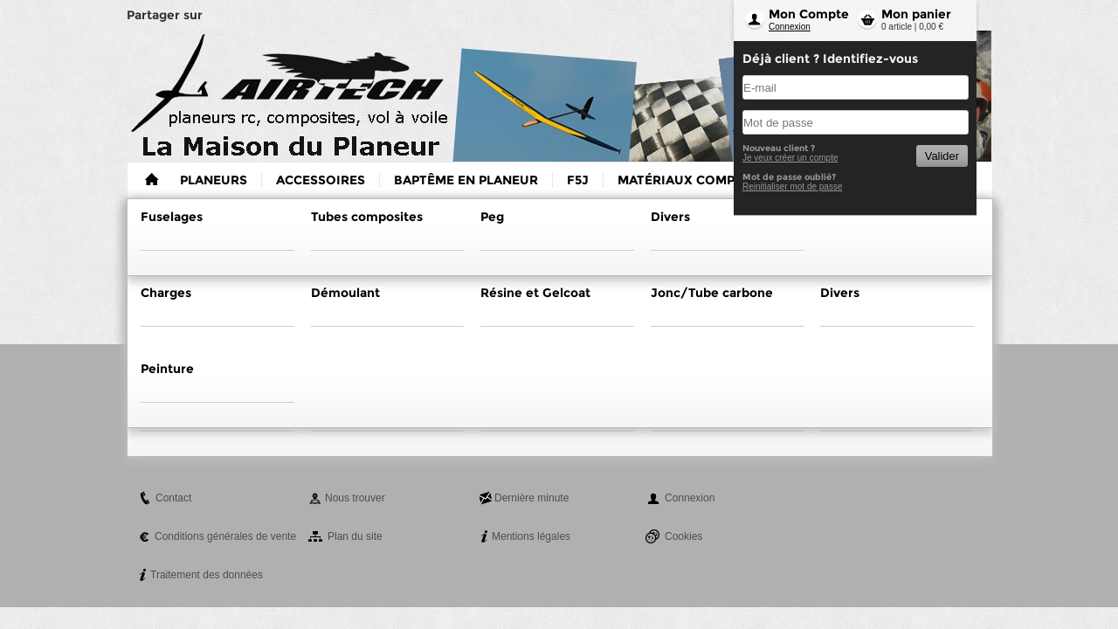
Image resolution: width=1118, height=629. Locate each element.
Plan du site (355, 536)
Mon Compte (809, 14)
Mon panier (916, 14)
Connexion (790, 26)
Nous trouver (355, 498)
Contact (173, 498)
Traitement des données (206, 575)
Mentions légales (531, 536)
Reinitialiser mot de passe (792, 186)
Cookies (683, 536)
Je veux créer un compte (790, 157)
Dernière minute (531, 498)
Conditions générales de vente (225, 536)
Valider (942, 155)
